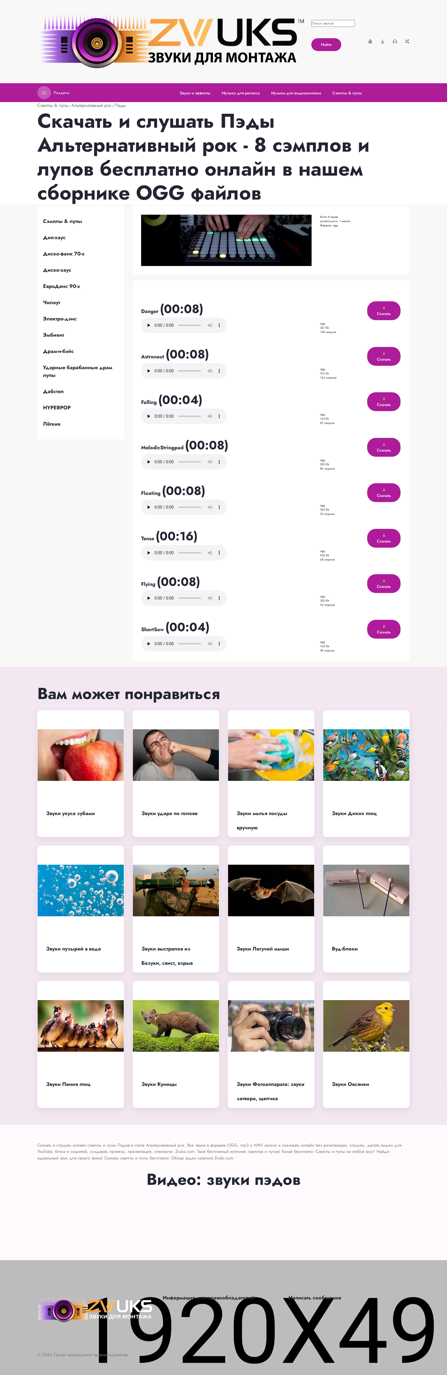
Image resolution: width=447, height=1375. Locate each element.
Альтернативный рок (91, 105)
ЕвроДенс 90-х (61, 286)
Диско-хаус (57, 270)
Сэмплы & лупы (52, 105)
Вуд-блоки (345, 948)
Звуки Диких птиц (354, 813)
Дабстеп (53, 391)
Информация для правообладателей (209, 1297)
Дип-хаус (54, 237)
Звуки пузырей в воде (73, 948)
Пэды (120, 105)
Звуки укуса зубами (70, 813)
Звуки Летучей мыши (263, 948)
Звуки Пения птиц (68, 1084)
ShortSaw (153, 629)
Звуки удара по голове (169, 813)
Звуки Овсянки (350, 1084)
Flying (149, 584)
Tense (148, 538)
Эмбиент (53, 335)
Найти (326, 44)
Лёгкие (51, 424)
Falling (149, 402)
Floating (151, 493)
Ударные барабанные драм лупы (77, 371)
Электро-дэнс (60, 318)
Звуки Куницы (159, 1084)
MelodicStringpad (163, 447)
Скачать (384, 311)
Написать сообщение (314, 1297)
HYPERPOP (57, 407)
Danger (150, 311)
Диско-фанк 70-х (64, 253)
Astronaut (153, 356)
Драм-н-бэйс (58, 351)
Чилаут (51, 302)
